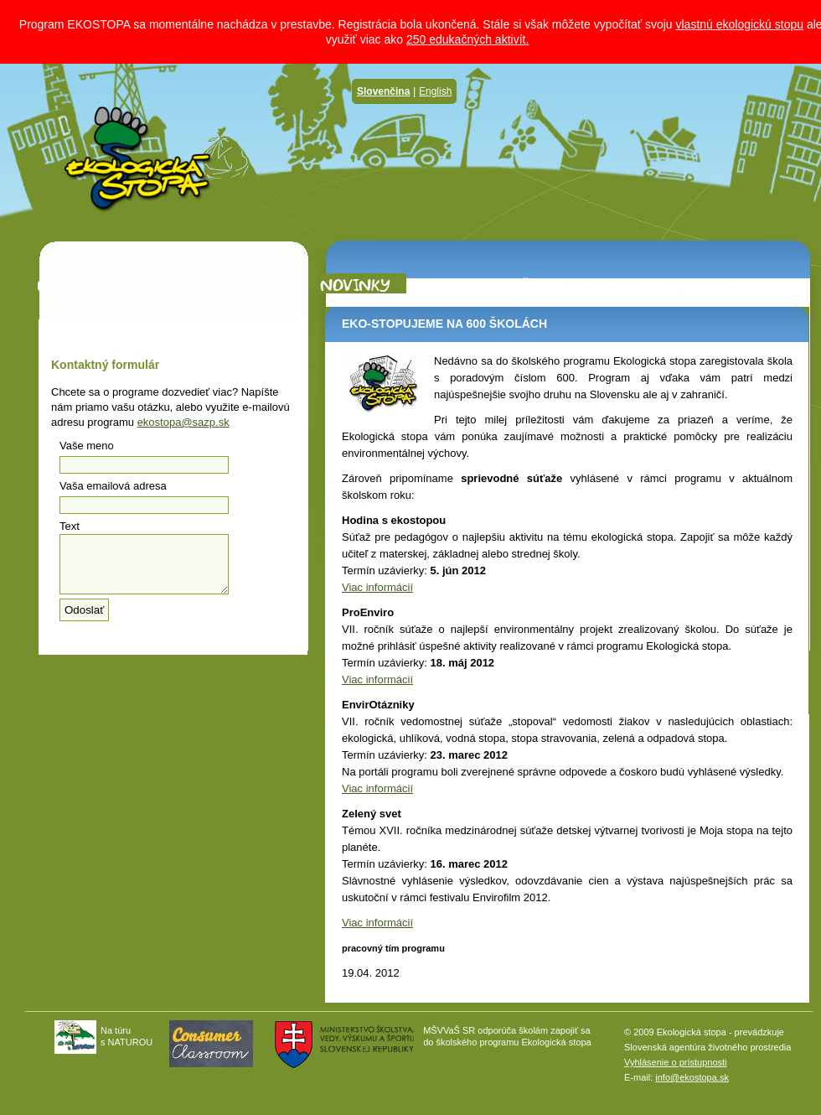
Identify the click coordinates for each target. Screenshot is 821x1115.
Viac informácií (377, 587)
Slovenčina (383, 91)
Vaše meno (86, 445)
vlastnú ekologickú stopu (739, 24)
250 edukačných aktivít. (467, 39)
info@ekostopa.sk (692, 1077)
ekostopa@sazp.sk (183, 422)
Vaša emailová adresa (113, 486)
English (435, 91)
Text (69, 526)
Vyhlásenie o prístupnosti (675, 1062)
